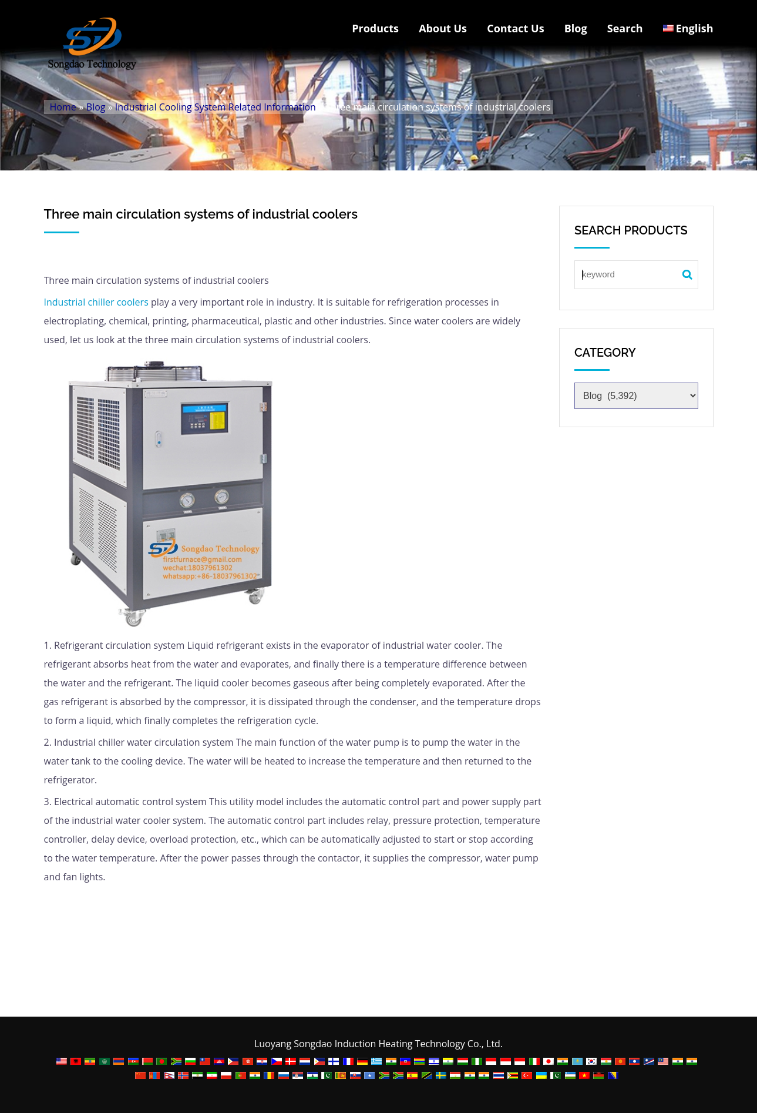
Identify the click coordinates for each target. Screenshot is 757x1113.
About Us (443, 28)
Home (63, 106)
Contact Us (515, 28)
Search (625, 28)
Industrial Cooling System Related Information (215, 106)
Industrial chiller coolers (96, 302)
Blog (575, 28)
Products (375, 28)
